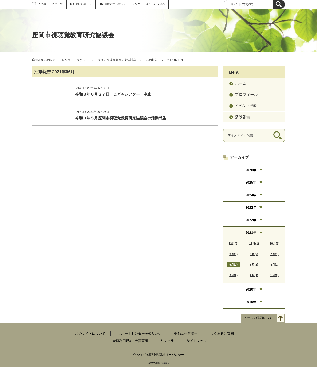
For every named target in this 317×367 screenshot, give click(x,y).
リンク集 (167, 341)
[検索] (279, 4)
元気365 (165, 363)
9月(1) (233, 254)
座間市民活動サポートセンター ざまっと (60, 60)
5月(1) (254, 264)
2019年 (251, 302)
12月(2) (233, 243)
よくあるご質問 (222, 333)
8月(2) (254, 254)
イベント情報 (246, 106)
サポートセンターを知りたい (140, 333)
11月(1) (254, 243)
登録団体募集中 (186, 333)
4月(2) (274, 264)
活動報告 (152, 60)
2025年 (251, 182)
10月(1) (274, 243)
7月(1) (274, 254)
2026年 (251, 170)
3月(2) (233, 275)
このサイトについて (50, 4)
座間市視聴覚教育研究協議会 (117, 60)
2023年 (251, 207)
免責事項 (141, 341)
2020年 (251, 289)
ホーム (240, 83)
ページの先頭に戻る (258, 318)
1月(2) (274, 275)
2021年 (251, 232)
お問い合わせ (83, 4)
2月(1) (254, 275)
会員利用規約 (122, 341)
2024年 (251, 195)
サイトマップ (197, 341)
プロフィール (246, 94)
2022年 (251, 220)
